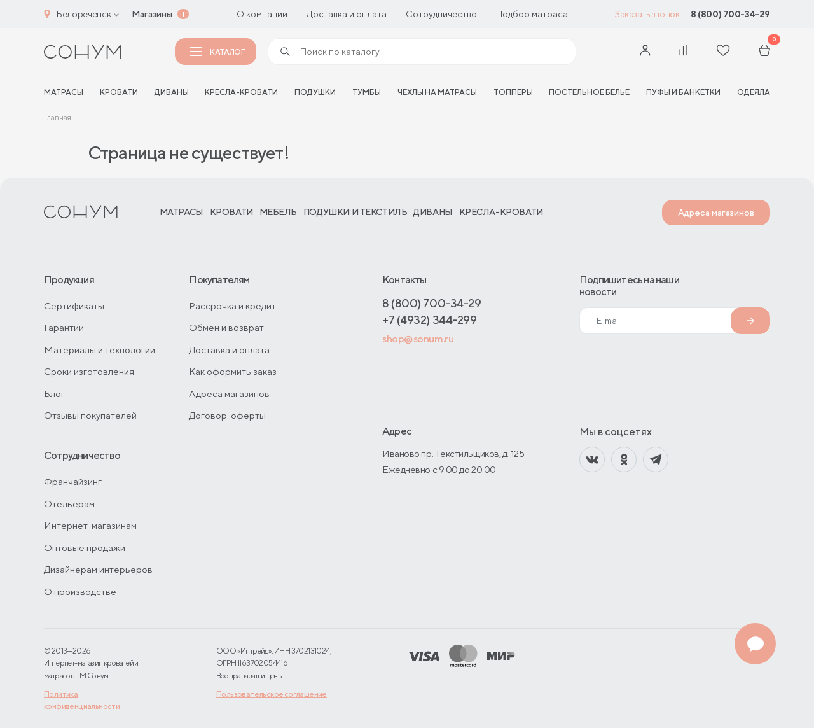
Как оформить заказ (233, 371)
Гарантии (64, 327)
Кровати (119, 92)
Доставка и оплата (347, 14)
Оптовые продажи (84, 547)
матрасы (63, 92)
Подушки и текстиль (355, 212)
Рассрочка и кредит (232, 305)
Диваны (172, 92)
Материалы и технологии (99, 349)
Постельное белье (589, 92)
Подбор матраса (532, 14)
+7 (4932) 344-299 (429, 319)
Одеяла (753, 92)
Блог (54, 393)
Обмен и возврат (226, 327)
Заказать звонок (647, 14)
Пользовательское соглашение (271, 694)
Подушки (315, 92)
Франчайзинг (73, 481)
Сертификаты (74, 305)
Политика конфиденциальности (82, 700)
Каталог (217, 52)
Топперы (513, 92)
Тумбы (366, 92)
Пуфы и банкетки (683, 92)
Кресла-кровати (241, 92)
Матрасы (182, 212)
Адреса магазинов (716, 212)
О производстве (80, 591)
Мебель (278, 212)
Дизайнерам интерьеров (98, 569)
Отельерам (69, 503)
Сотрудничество (441, 14)
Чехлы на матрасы (437, 92)
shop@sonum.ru (417, 339)
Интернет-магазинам (90, 525)
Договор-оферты (227, 415)
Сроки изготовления (89, 371)
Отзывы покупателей (90, 415)
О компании (262, 14)
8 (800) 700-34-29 (730, 14)
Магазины (152, 14)
